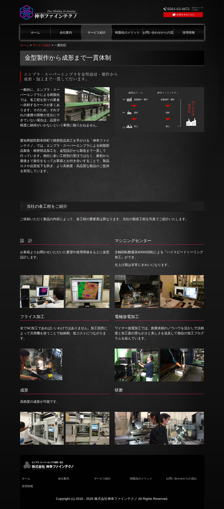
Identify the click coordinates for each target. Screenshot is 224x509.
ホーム (35, 32)
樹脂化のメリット (127, 32)
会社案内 (66, 32)
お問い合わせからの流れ (158, 32)
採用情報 (189, 32)
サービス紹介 (96, 32)
